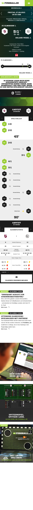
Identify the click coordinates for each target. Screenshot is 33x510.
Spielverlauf (16, 118)
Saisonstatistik (16, 229)
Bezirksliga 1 (21, 8)
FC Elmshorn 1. (9, 25)
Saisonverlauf (31, 229)
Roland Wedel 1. (23, 38)
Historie (2, 229)
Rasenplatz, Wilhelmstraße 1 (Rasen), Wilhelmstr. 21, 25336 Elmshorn (19, 19)
